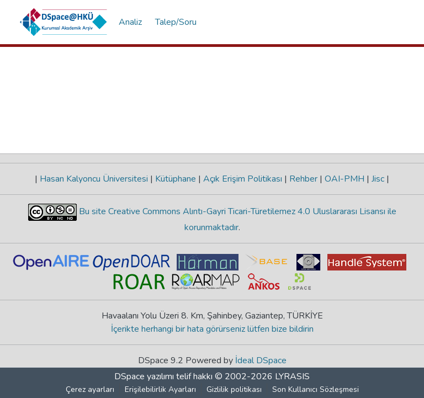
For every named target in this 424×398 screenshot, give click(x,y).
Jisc (377, 179)
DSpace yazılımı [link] (144, 376)
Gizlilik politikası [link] (234, 389)
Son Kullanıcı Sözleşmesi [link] (315, 389)
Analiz (130, 22)
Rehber (303, 179)
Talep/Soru (176, 22)
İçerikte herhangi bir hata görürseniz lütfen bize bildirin (212, 329)
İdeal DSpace (261, 360)
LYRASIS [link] (292, 376)
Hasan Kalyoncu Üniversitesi (94, 179)
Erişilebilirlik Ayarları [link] (160, 389)
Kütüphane (175, 179)
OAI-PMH (344, 179)
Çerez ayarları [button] (90, 389)
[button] (64, 22)
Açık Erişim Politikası (242, 179)
